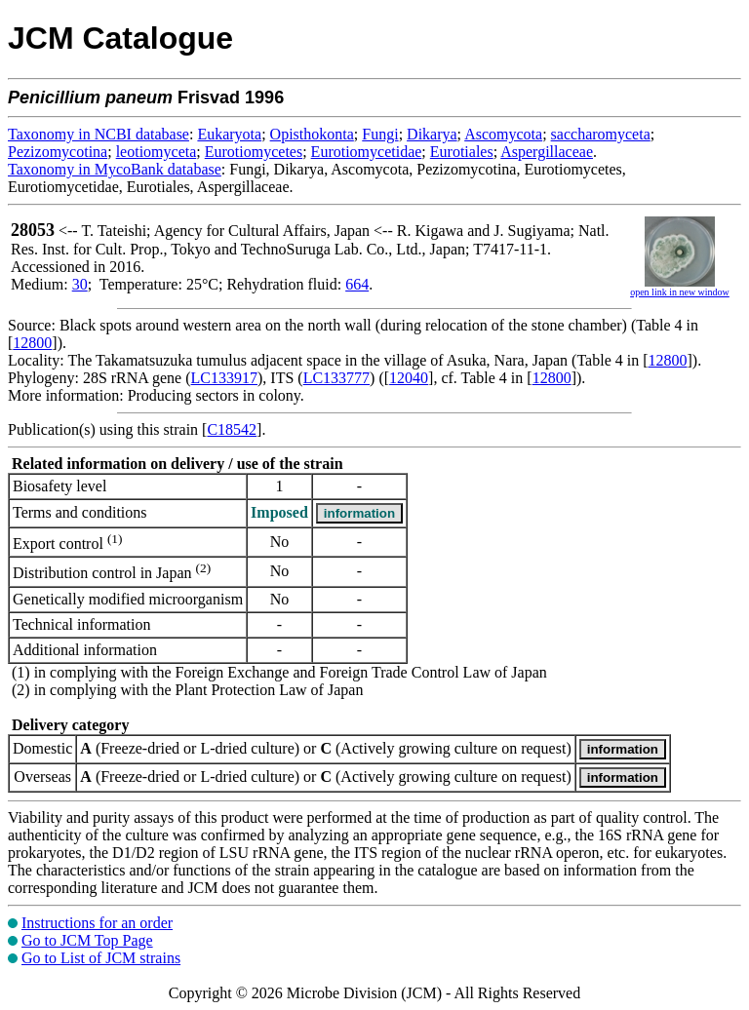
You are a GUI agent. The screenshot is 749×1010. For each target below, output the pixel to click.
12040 (408, 377)
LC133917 (224, 377)
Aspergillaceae (546, 151)
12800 (32, 342)
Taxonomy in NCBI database (98, 134)
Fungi (380, 134)
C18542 (231, 429)
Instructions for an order (97, 922)
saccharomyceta (600, 134)
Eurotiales (461, 151)
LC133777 (336, 377)
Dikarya (432, 134)
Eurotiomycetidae (366, 151)
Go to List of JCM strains (100, 958)
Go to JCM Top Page (87, 940)
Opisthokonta (312, 134)
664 (357, 284)
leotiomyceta (156, 151)
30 (80, 284)
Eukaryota (229, 134)
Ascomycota (503, 134)
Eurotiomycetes (253, 151)
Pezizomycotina (57, 151)
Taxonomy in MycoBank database (114, 169)
